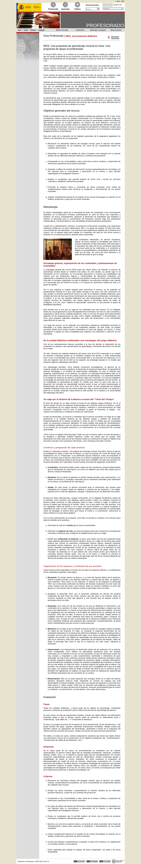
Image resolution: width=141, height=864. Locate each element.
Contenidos (80, 30)
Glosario (33, 30)
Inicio (19, 30)
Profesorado (53, 9)
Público (77, 9)
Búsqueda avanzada (92, 5)
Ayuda (26, 30)
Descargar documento (115, 37)
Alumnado (65, 9)
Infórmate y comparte (98, 30)
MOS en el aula (62, 30)
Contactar (41, 30)
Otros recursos (115, 30)
